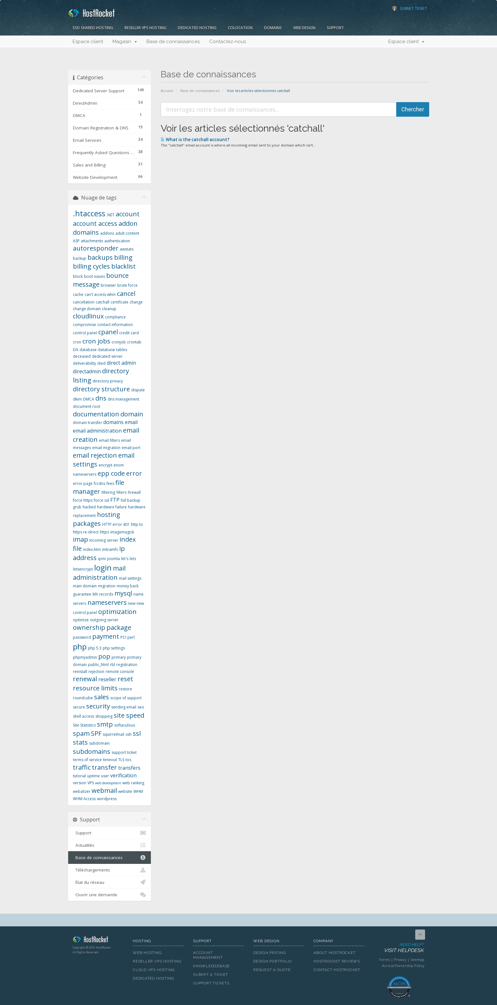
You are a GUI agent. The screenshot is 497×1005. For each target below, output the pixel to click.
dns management (123, 399)
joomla (113, 558)
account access (95, 223)
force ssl (101, 500)
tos (128, 759)
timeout (110, 759)
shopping (104, 716)
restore (125, 689)
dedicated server (107, 356)
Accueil (167, 90)
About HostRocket (334, 952)
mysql (123, 593)
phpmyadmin (85, 657)
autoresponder (96, 248)
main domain (85, 586)
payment (105, 636)
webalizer (81, 791)
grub (77, 507)
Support (335, 27)
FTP (114, 499)
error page (83, 483)
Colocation (240, 27)
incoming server (103, 540)
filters (121, 492)
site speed (129, 715)
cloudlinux (88, 316)
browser (108, 285)
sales (101, 697)
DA (75, 349)
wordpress (107, 798)
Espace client (88, 41)
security (98, 706)
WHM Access (84, 798)
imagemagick (122, 532)
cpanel (108, 332)
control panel (85, 333)
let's (124, 558)
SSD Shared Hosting (93, 27)
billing (123, 257)
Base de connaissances (173, 41)
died (101, 363)
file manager (98, 487)
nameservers (107, 602)
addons (107, 233)
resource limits (95, 688)
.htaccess (89, 213)
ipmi (102, 558)
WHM (138, 791)
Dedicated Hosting (197, 27)
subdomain (99, 743)
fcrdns (99, 483)
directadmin (87, 371)
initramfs (110, 549)
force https (83, 500)
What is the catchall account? (195, 139)
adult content (127, 233)
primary (119, 657)
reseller (107, 679)
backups (100, 257)
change (136, 302)
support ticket (124, 752)
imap (80, 539)
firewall (134, 492)
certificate (119, 302)
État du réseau (109, 882)
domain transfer (87, 422)
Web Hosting (147, 952)
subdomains (91, 751)
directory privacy (108, 381)
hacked (89, 507)
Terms (384, 959)
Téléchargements (109, 870)
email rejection (95, 455)
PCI (123, 637)
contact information (115, 324)
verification (123, 775)
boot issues (94, 276)
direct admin (121, 362)
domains (113, 422)
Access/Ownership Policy (403, 965)
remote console (120, 671)
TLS (121, 759)
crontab (134, 342)
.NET (110, 215)
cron (77, 342)
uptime (93, 776)
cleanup (109, 308)
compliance (115, 317)
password (82, 637)
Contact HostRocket (336, 970)
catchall (102, 302)
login (103, 567)
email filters (109, 440)
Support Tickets (211, 983)
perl (131, 637)
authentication (117, 241)
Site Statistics (84, 725)
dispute (138, 390)
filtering (108, 492)
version (79, 783)
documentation (96, 414)
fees (110, 483)
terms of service (87, 759)
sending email (123, 707)
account (127, 214)
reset (125, 679)
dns (100, 398)
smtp (105, 724)
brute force (127, 285)
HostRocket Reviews (336, 961)
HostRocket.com (98, 940)
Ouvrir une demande (109, 894)
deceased (82, 356)
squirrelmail (113, 734)
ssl (137, 733)
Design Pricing (269, 952)
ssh (129, 734)
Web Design (304, 27)
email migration (106, 447)
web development (108, 783)
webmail (104, 790)
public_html (98, 664)
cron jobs (96, 341)
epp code (111, 473)
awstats (126, 249)
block (78, 276)
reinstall (80, 671)
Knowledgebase (211, 966)
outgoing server (104, 620)
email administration (97, 430)
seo (141, 707)
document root (86, 406)
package (118, 627)
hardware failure (112, 507)
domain (131, 414)
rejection (96, 671)
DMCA (88, 399)
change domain (87, 308)
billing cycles (91, 266)
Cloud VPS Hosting (154, 970)
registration (126, 664)
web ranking (133, 783)
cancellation (83, 302)
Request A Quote (272, 970)
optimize (81, 620)
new (131, 603)
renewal (85, 679)
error (134, 473)
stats (80, 742)
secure (79, 707)
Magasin (125, 41)
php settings (114, 648)
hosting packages (96, 519)
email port (131, 447)
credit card (129, 333)
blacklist (123, 266)
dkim (77, 399)
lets (133, 558)
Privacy (400, 959)
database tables (112, 349)
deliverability (84, 363)
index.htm (92, 549)
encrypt (105, 465)
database (88, 349)
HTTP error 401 (116, 524)
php (80, 646)
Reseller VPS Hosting (145, 27)
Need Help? (398, 948)
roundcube (83, 698)
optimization (117, 611)
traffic (82, 767)
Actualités (109, 845)
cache (78, 294)
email (131, 422)
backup (79, 258)
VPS (90, 783)
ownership (89, 627)
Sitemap (417, 959)
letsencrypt (83, 569)
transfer (104, 767)
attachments (92, 241)
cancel (126, 293)
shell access (83, 716)
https (104, 532)
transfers (129, 767)
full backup (130, 500)
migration (106, 586)
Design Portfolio (272, 961)
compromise (84, 324)
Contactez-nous (227, 41)
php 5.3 (94, 648)
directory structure (101, 389)
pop (104, 656)
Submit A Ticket (210, 974)
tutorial (79, 776)
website (125, 791)
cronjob (119, 342)
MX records (103, 594)
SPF (96, 733)
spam (81, 733)
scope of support (126, 698)
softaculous (124, 725)
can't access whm (100, 294)
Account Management (208, 955)
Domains (273, 27)
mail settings (130, 578)
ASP (76, 241)
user (105, 776)
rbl (112, 664)
